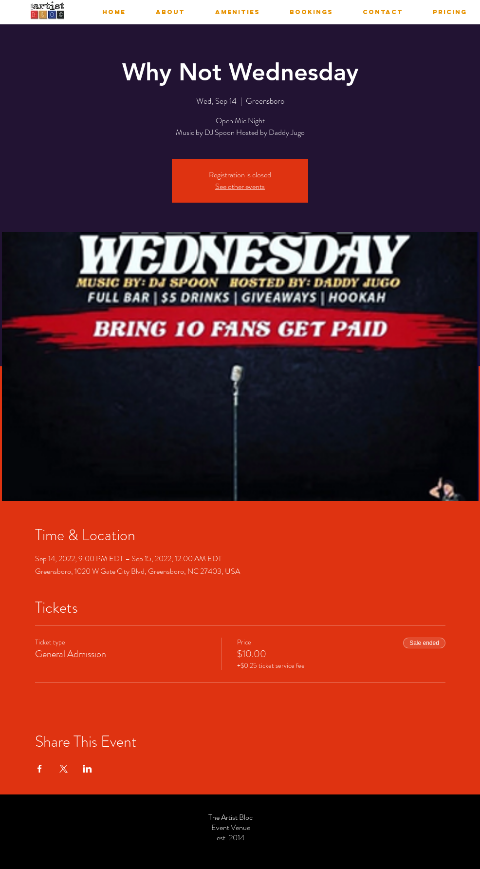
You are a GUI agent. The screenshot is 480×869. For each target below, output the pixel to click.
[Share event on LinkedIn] (87, 769)
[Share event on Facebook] (39, 769)
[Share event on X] (63, 769)
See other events (240, 186)
